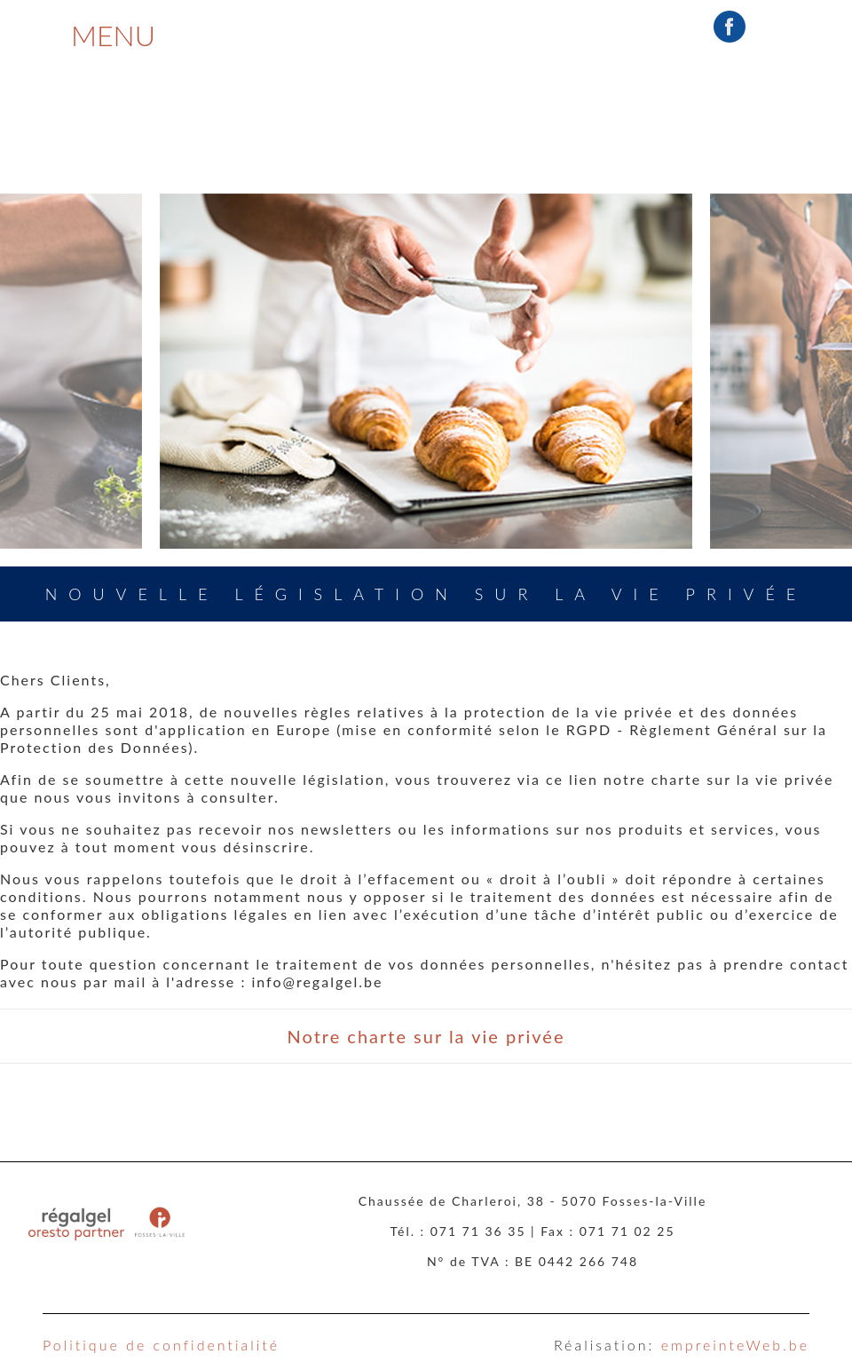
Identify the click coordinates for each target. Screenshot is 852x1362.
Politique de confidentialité (161, 1344)
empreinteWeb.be (735, 1344)
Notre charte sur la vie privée (426, 1036)
